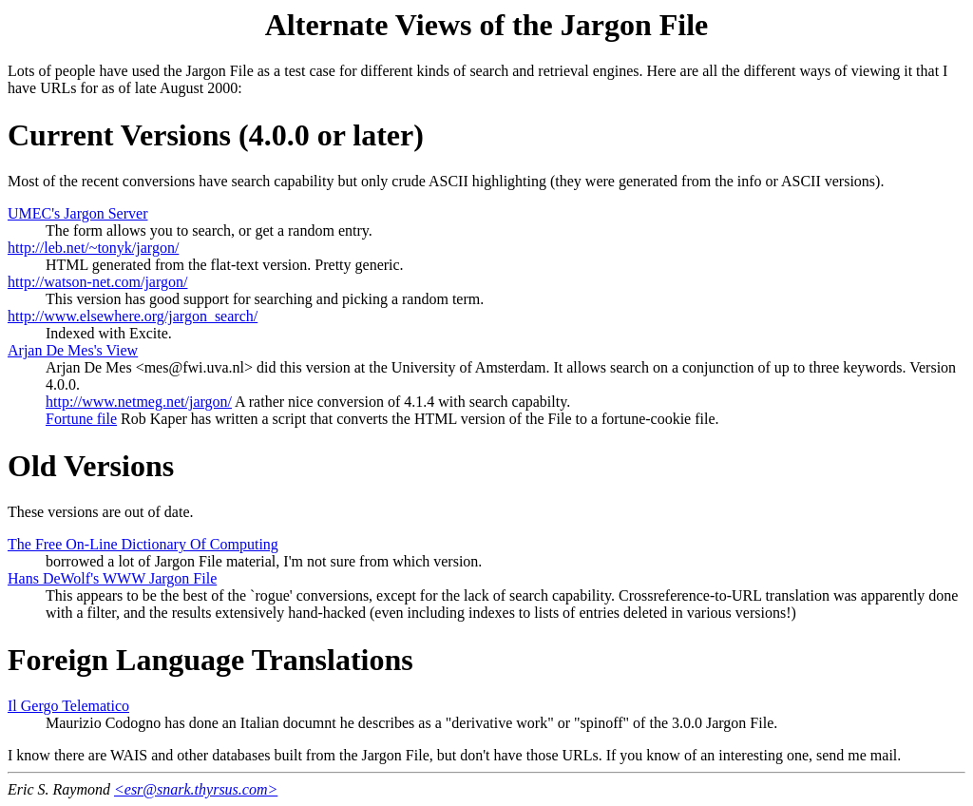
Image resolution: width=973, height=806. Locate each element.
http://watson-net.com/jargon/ (97, 282)
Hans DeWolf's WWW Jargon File (112, 578)
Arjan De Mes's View (73, 350)
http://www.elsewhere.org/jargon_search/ (133, 316)
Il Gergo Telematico (68, 706)
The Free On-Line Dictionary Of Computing (143, 544)
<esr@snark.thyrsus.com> (195, 789)
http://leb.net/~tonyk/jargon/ (93, 248)
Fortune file (81, 419)
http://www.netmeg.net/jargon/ (139, 401)
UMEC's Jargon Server (77, 213)
